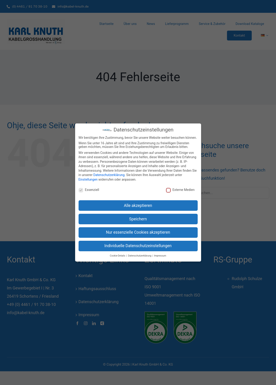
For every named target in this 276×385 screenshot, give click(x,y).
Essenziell (89, 190)
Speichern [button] (138, 219)
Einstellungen (88, 179)
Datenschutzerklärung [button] (140, 255)
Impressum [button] (160, 255)
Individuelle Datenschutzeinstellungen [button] (138, 245)
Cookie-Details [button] (118, 255)
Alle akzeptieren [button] (138, 205)
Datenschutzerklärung (108, 175)
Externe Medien (180, 190)
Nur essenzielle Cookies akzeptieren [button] (138, 232)
